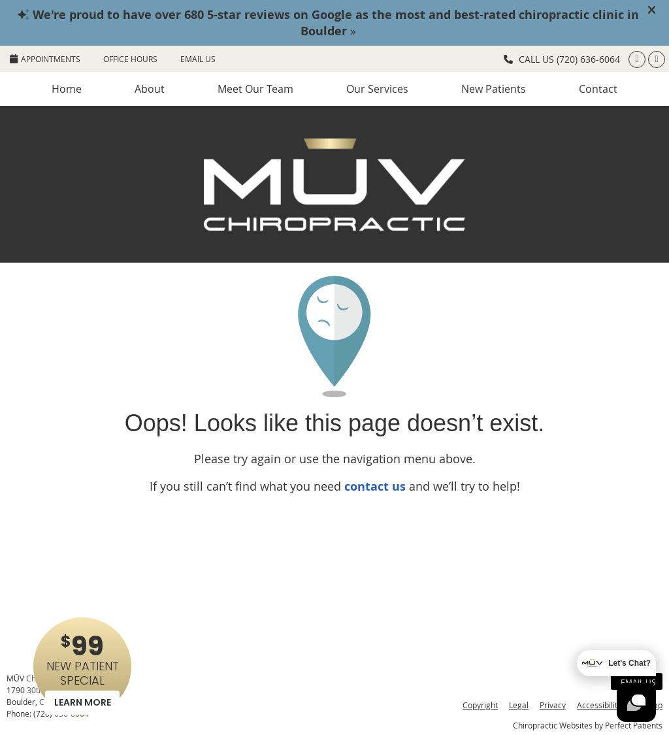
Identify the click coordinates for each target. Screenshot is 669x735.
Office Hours (130, 59)
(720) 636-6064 (588, 59)
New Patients (493, 89)
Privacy (553, 705)
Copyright (480, 705)
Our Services (377, 89)
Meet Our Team (255, 89)
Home (67, 89)
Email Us (198, 59)
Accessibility (599, 705)
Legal (519, 705)
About (150, 89)
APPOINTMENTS (45, 59)
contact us (375, 486)
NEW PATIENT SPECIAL (82, 671)
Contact (598, 89)
